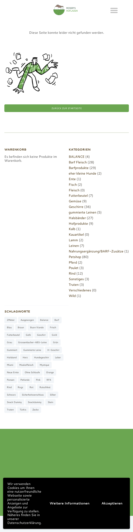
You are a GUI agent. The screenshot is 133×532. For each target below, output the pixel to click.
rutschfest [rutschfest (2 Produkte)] (44, 387)
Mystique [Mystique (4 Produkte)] (44, 365)
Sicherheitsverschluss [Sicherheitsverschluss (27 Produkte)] (33, 394)
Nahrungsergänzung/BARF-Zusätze (96, 251)
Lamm (73, 240)
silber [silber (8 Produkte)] (53, 394)
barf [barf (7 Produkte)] (56, 320)
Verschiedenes (80, 290)
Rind (72, 273)
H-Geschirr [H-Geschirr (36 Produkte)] (53, 350)
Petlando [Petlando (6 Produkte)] (25, 379)
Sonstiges (76, 278)
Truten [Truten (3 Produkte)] (10, 409)
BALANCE (76, 156)
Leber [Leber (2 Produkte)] (58, 357)
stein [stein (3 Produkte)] (50, 402)
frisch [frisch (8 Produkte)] (53, 327)
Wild (72, 295)
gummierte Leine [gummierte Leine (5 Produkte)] (32, 350)
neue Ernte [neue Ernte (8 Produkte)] (13, 372)
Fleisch (74, 190)
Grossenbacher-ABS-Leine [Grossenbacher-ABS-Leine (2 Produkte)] (32, 342)
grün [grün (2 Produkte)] (55, 342)
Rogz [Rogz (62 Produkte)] (20, 387)
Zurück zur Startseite (66, 108)
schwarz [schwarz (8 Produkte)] (11, 394)
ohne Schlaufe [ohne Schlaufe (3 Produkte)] (32, 372)
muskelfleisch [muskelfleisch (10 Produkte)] (26, 365)
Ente (72, 178)
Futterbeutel (78, 195)
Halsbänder (77, 217)
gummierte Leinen (82, 212)
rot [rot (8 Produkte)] (31, 387)
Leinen (74, 245)
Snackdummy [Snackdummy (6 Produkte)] (34, 402)
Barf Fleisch (78, 162)
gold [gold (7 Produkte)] (54, 335)
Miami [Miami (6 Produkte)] (10, 365)
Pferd (73, 262)
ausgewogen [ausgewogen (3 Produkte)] (27, 320)
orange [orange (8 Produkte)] (50, 372)
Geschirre (76, 206)
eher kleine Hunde (82, 173)
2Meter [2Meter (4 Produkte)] (11, 320)
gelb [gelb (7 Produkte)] (28, 335)
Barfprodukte (79, 167)
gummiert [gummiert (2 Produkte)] (12, 350)
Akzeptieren (111, 503)
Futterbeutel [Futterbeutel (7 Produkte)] (13, 335)
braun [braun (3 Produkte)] (21, 327)
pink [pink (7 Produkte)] (38, 379)
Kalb (72, 228)
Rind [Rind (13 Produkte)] (9, 387)
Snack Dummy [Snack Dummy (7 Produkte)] (14, 402)
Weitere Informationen (69, 503)
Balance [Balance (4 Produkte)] (44, 320)
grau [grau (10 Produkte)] (9, 342)
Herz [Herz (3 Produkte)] (25, 357)
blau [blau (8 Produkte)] (9, 327)
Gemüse (75, 201)
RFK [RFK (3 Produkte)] (48, 379)
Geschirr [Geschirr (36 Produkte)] (41, 335)
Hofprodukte (78, 223)
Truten (74, 284)
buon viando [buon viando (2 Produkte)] (37, 327)
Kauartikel (76, 234)
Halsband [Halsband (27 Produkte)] (12, 357)
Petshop (75, 256)
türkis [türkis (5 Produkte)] (23, 409)
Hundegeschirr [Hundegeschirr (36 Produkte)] (41, 357)
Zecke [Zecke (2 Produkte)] (35, 409)
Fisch (73, 184)
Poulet (73, 267)
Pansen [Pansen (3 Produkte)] (10, 379)
